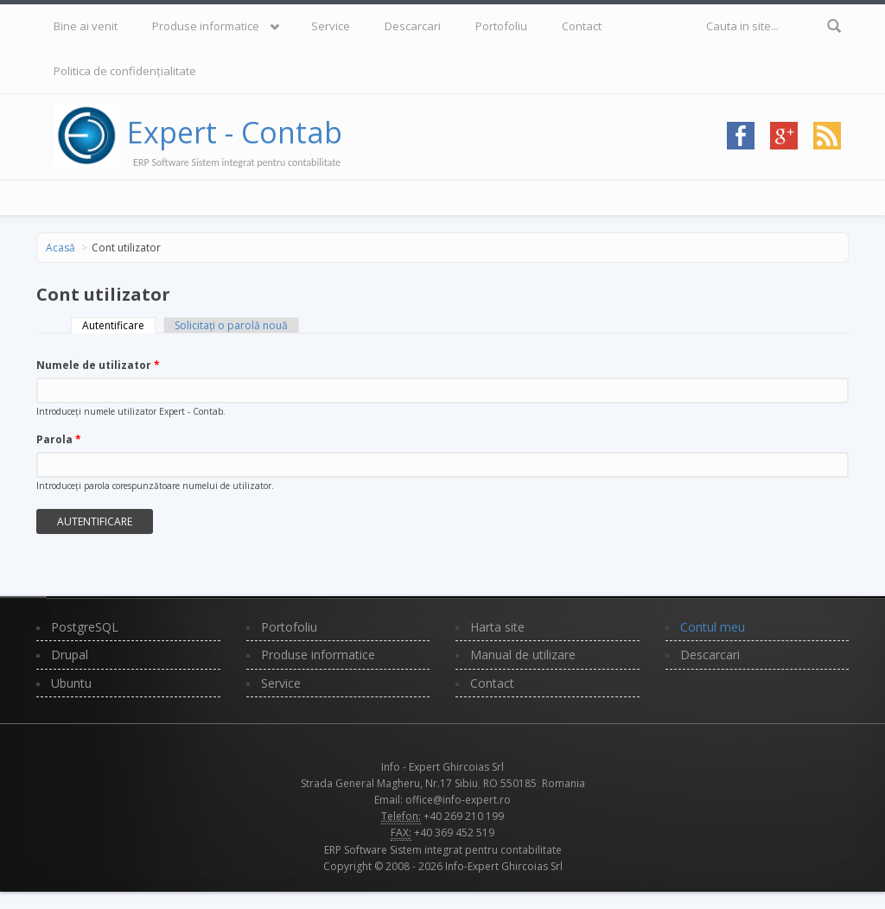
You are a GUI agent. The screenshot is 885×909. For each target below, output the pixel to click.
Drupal (69, 654)
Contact (582, 26)
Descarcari (413, 26)
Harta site (497, 627)
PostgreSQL (84, 627)
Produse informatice (205, 26)
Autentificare (119, 325)
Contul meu (712, 627)
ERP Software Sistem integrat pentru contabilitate (443, 849)
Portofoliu (501, 26)
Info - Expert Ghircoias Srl (442, 767)
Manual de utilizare (523, 654)
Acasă (60, 247)
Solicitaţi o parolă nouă (231, 325)
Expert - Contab (234, 132)
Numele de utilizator (98, 365)
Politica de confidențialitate (125, 71)
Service (330, 26)
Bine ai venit (86, 26)
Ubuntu (71, 683)
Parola (58, 439)
